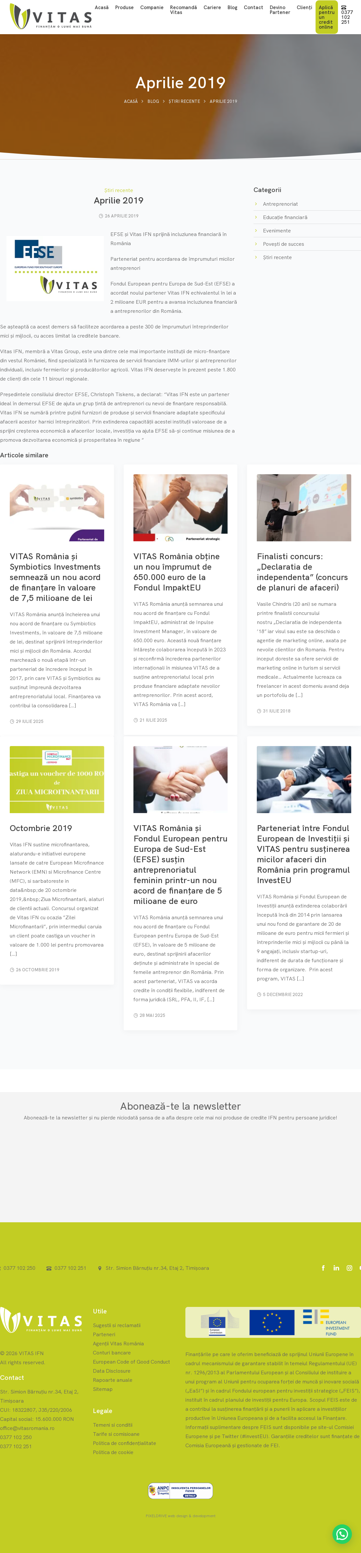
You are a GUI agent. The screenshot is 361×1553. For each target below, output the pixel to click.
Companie (152, 7)
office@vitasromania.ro (27, 1428)
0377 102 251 (347, 15)
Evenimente (276, 230)
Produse (124, 7)
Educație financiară (284, 217)
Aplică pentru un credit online (327, 17)
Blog (232, 7)
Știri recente (184, 101)
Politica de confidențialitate (124, 1443)
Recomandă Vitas (183, 9)
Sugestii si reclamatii (117, 1325)
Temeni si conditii (112, 1424)
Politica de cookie (113, 1452)
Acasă (102, 7)
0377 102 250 (19, 1268)
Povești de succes (283, 244)
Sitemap (103, 1389)
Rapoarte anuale (112, 1380)
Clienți (304, 7)
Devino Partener (280, 9)
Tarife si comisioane (116, 1434)
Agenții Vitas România (118, 1343)
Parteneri (104, 1334)
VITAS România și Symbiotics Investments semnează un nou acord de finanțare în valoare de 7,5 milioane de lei (55, 577)
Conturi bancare (112, 1352)
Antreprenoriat (280, 204)
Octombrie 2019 (41, 828)
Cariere (212, 7)
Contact (253, 7)
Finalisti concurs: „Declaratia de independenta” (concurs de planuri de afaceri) (302, 572)
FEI (274, 1445)
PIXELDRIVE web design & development (181, 1515)
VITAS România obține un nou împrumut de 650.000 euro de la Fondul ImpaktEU (176, 572)
